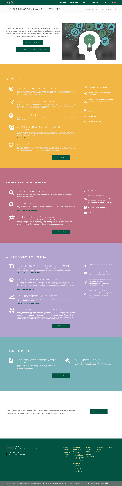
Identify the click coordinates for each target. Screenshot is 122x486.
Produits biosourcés (80, 467)
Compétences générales (77, 450)
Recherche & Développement (79, 455)
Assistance (88, 449)
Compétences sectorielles (77, 462)
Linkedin (98, 451)
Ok (107, 483)
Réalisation (88, 454)
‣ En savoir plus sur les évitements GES (48, 303)
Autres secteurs (78, 473)
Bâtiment (77, 465)
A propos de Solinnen (66, 450)
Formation (88, 453)
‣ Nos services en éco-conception (46, 210)
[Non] (120, 483)
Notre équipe (66, 454)
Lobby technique (79, 460)
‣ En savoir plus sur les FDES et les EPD (48, 273)
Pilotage (88, 451)
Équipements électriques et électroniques (78, 470)
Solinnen (88, 9)
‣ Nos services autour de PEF (45, 289)
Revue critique (89, 458)
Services (88, 448)
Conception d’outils (90, 456)
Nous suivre (99, 448)
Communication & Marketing (79, 458)
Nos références (66, 452)
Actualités (98, 449)
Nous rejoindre (66, 456)
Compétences (76, 448)
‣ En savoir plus (43, 138)
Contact (109, 448)
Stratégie (77, 452)
